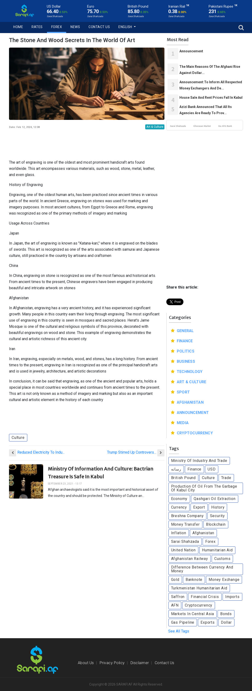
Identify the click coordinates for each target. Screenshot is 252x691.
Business (186, 361)
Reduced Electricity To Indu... (41, 452)
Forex (56, 27)
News (75, 27)
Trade (226, 477)
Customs (222, 558)
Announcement (193, 412)
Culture (18, 437)
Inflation (178, 533)
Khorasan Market (202, 126)
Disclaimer (140, 663)
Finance (185, 341)
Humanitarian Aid (217, 550)
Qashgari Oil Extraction (214, 498)
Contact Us (99, 27)
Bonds (226, 614)
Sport (183, 392)
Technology (190, 371)
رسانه (176, 469)
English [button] (125, 27)
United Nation (183, 550)
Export (199, 507)
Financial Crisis (205, 596)
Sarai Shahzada (178, 126)
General (185, 330)
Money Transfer (185, 524)
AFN (175, 605)
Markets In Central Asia (192, 614)
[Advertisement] (88, 143)
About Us (86, 663)
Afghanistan (190, 402)
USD (211, 469)
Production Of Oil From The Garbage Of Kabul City (204, 488)
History (218, 507)
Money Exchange (224, 579)
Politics (185, 351)
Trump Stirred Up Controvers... (131, 452)
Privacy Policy (112, 663)
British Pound (183, 477)
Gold (175, 579)
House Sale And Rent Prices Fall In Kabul (211, 97)
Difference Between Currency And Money (202, 569)
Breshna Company (187, 516)
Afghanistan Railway (189, 558)
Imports (232, 596)
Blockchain (216, 524)
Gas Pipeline (183, 622)
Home (18, 27)
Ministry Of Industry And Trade (199, 460)
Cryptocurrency (195, 433)
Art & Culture (154, 126)
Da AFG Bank (225, 126)
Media (183, 423)
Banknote (194, 579)
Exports (208, 622)
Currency (179, 507)
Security (217, 516)
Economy (179, 498)
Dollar (226, 622)
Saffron (178, 596)
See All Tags (178, 631)
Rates (37, 27)
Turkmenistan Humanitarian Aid (199, 588)
